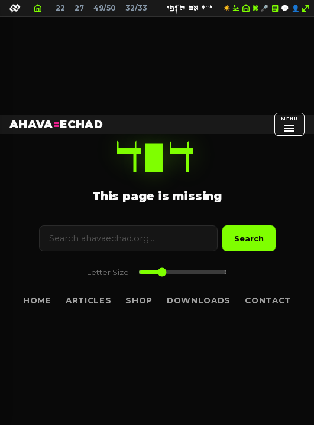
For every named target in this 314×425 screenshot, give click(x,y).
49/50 (104, 8)
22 (60, 8)
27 (79, 8)
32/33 (136, 8)
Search (249, 238)
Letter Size (108, 272)
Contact (268, 300)
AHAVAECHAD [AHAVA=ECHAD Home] (56, 124)
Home (37, 300)
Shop (139, 300)
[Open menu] (289, 124)
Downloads (199, 300)
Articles (88, 300)
